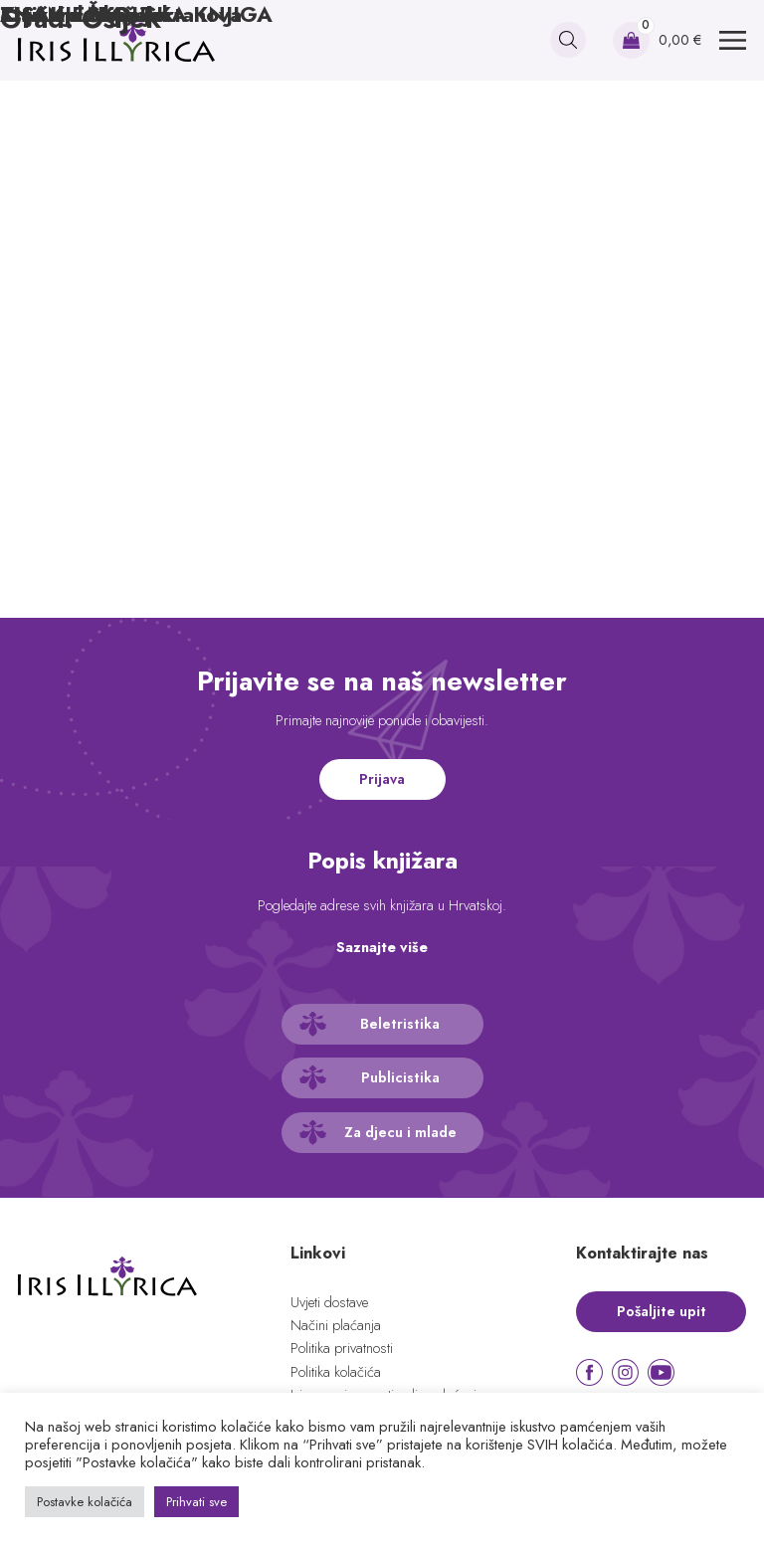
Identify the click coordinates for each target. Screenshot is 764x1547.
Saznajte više (382, 947)
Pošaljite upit (661, 1311)
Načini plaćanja (335, 1325)
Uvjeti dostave (329, 1302)
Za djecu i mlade (400, 1132)
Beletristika (400, 1024)
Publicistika (400, 1077)
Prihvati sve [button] (196, 1501)
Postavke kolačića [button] (84, 1501)
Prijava (382, 779)
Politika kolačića (335, 1372)
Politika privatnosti (341, 1348)
